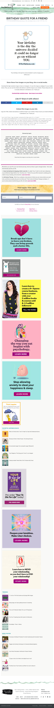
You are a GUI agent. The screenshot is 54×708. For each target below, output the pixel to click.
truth (48, 152)
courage (20, 139)
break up (12, 138)
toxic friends (15, 152)
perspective (31, 148)
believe (46, 136)
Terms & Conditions (42, 703)
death (24, 139)
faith (20, 141)
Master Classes (30, 5)
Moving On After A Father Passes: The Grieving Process (21, 436)
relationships (21, 149)
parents (8, 148)
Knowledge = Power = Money (15, 622)
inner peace (24, 143)
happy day (35, 142)
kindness (11, 145)
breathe (17, 138)
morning (19, 146)
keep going (46, 143)
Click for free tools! (44, 197)
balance (35, 136)
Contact (17, 696)
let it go (17, 145)
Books (42, 5)
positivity (37, 148)
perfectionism (23, 148)
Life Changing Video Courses (31, 695)
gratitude (10, 142)
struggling (30, 151)
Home (17, 695)
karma (40, 143)
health (44, 142)
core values (14, 139)
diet (34, 139)
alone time (8, 136)
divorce (38, 139)
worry (36, 153)
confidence (7, 139)
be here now (41, 136)
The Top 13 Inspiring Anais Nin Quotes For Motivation (20, 615)
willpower (26, 153)
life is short (23, 145)
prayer (46, 148)
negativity (30, 146)
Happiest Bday (22, 142)
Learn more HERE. (31, 181)
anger (13, 136)
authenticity (24, 136)
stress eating (18, 151)
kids (7, 145)
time (46, 151)
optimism (44, 146)
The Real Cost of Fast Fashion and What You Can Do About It (22, 663)
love (41, 145)
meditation (45, 145)
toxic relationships (37, 152)
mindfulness (8, 146)
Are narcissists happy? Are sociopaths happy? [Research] (21, 444)
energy (11, 141)
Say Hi (34, 7)
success (36, 151)
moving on (24, 146)
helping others (9, 143)
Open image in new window (35, 93)
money (14, 146)
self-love (47, 149)
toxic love (21, 152)
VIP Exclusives (44, 7)
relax (27, 149)
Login (38, 7)
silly (8, 151)
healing (40, 142)
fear (28, 141)
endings (7, 141)
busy (21, 138)
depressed (29, 139)
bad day (30, 136)
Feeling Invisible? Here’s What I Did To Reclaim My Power (21, 458)
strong (24, 151)
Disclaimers (50, 703)
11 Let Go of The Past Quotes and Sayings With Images (21, 593)
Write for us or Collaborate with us (30, 696)
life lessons (30, 145)
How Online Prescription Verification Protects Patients (20, 649)
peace (17, 148)
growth (16, 142)
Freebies (19, 5)
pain (48, 146)
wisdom (31, 153)
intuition (36, 143)
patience (13, 148)
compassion (46, 138)
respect (31, 149)
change (35, 138)
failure (16, 141)
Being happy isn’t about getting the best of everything (20, 600)
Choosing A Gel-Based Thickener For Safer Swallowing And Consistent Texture (26, 635)
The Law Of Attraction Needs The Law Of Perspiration (20, 608)
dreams (48, 139)
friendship (39, 141)
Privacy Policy (35, 703)
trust (44, 152)
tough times (7, 152)
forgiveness (33, 141)
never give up (37, 146)
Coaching (37, 5)
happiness (29, 142)
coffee (40, 138)
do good (43, 139)
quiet (11, 149)
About (23, 5)
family (24, 141)
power (42, 148)
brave (7, 138)
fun (44, 141)
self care (42, 149)
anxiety (18, 136)
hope (19, 143)
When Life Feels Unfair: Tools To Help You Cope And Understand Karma (24, 429)
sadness (37, 149)
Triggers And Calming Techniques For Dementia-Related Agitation (23, 642)
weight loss (19, 153)
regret (15, 149)
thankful (42, 151)
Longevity (36, 145)
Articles (47, 5)
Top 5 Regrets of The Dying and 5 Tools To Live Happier (21, 451)
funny (48, 141)
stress (12, 151)
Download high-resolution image (20, 93)
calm (25, 138)
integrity (30, 143)
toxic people (28, 152)
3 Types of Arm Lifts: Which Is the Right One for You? (20, 656)
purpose (6, 149)
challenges (30, 138)
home (15, 143)
